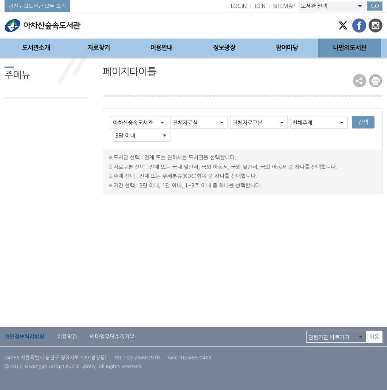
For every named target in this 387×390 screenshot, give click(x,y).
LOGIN (239, 6)
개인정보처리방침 (24, 336)
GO (375, 6)
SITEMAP (284, 6)
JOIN (260, 6)
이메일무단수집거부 (112, 336)
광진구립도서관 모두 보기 (37, 6)
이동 (374, 336)
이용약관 (67, 336)
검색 (363, 122)
